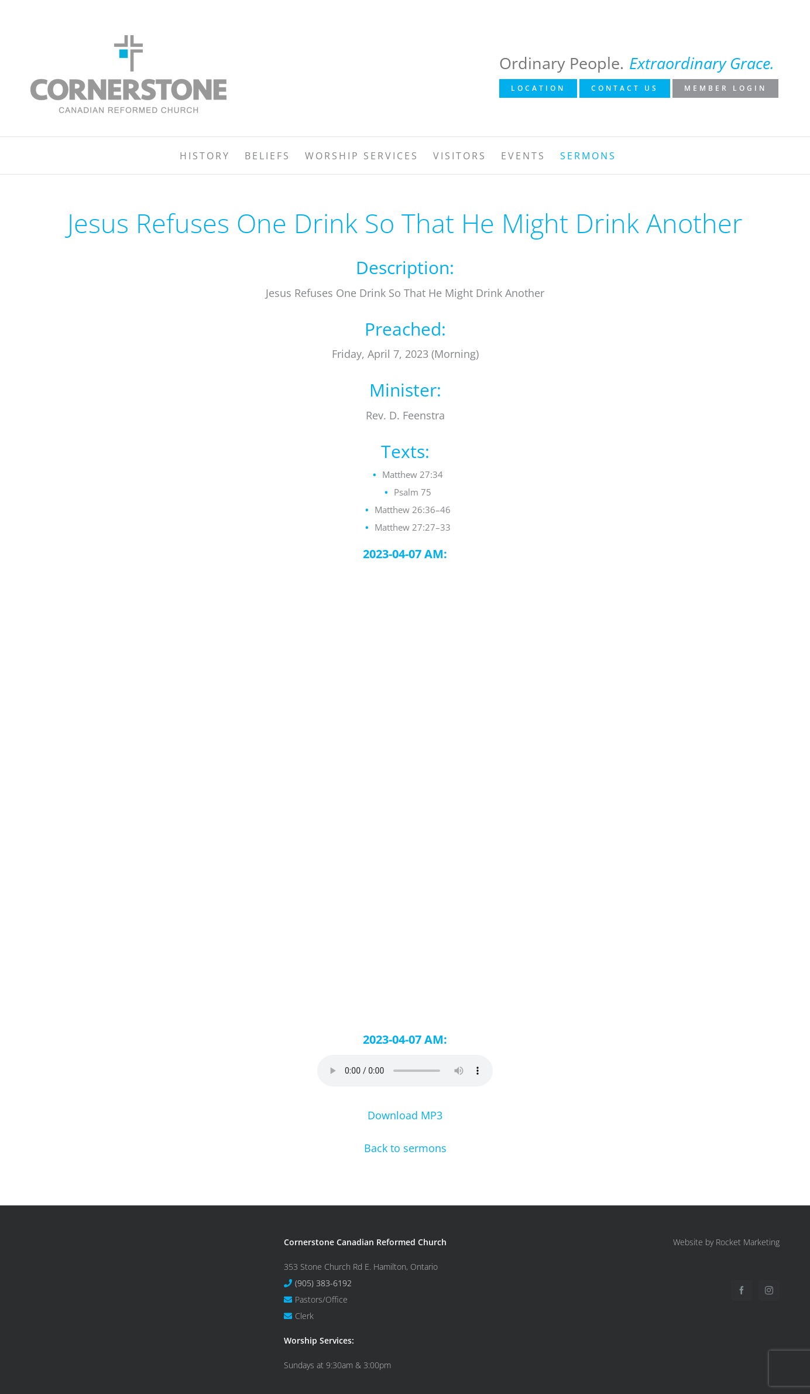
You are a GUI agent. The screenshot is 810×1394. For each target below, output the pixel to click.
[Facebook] (741, 1290)
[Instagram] (769, 1290)
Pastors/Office (321, 1299)
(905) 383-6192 (323, 1283)
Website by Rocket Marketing (726, 1242)
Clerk (304, 1315)
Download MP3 (405, 1115)
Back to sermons (405, 1148)
